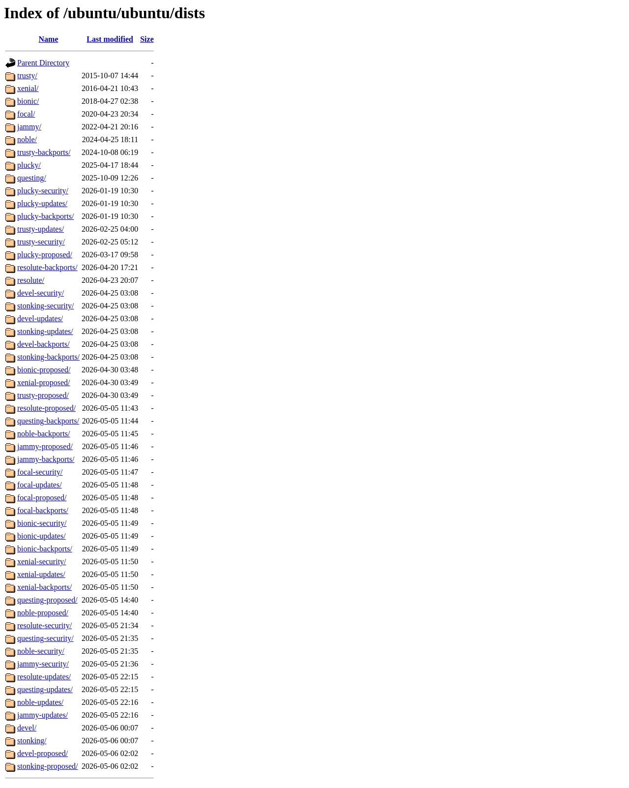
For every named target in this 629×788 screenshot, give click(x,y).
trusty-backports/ (43, 152)
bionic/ (28, 101)
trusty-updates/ (40, 229)
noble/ (27, 139)
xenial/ (28, 88)
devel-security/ (40, 293)
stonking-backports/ (48, 357)
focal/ (26, 114)
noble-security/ (40, 651)
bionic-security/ (41, 523)
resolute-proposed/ (46, 408)
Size (147, 39)
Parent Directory (43, 63)
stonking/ (32, 740)
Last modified (109, 39)
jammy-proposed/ (45, 446)
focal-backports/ (42, 510)
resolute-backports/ (47, 267)
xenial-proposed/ (43, 382)
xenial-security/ (41, 561)
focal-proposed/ (41, 497)
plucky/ (29, 165)
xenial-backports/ (44, 587)
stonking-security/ (45, 306)
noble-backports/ (43, 433)
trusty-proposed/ (43, 395)
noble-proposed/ (42, 612)
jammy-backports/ (45, 459)
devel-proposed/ (42, 753)
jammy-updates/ (42, 715)
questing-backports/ (48, 421)
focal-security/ (39, 472)
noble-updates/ (40, 702)
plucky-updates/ (42, 203)
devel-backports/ (43, 344)
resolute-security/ (44, 625)
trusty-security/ (41, 242)
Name (48, 39)
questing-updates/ (45, 689)
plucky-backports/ (45, 216)
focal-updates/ (39, 485)
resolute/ (30, 280)
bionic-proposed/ (43, 369)
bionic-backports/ (44, 549)
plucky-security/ (42, 190)
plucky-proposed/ (44, 254)
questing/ (31, 178)
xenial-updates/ (41, 574)
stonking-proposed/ (47, 766)
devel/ (26, 728)
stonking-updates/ (45, 331)
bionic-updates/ (41, 536)
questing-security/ (45, 638)
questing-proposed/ (47, 600)
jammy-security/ (43, 664)
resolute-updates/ (44, 676)
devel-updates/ (40, 318)
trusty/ (27, 75)
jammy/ (29, 126)
